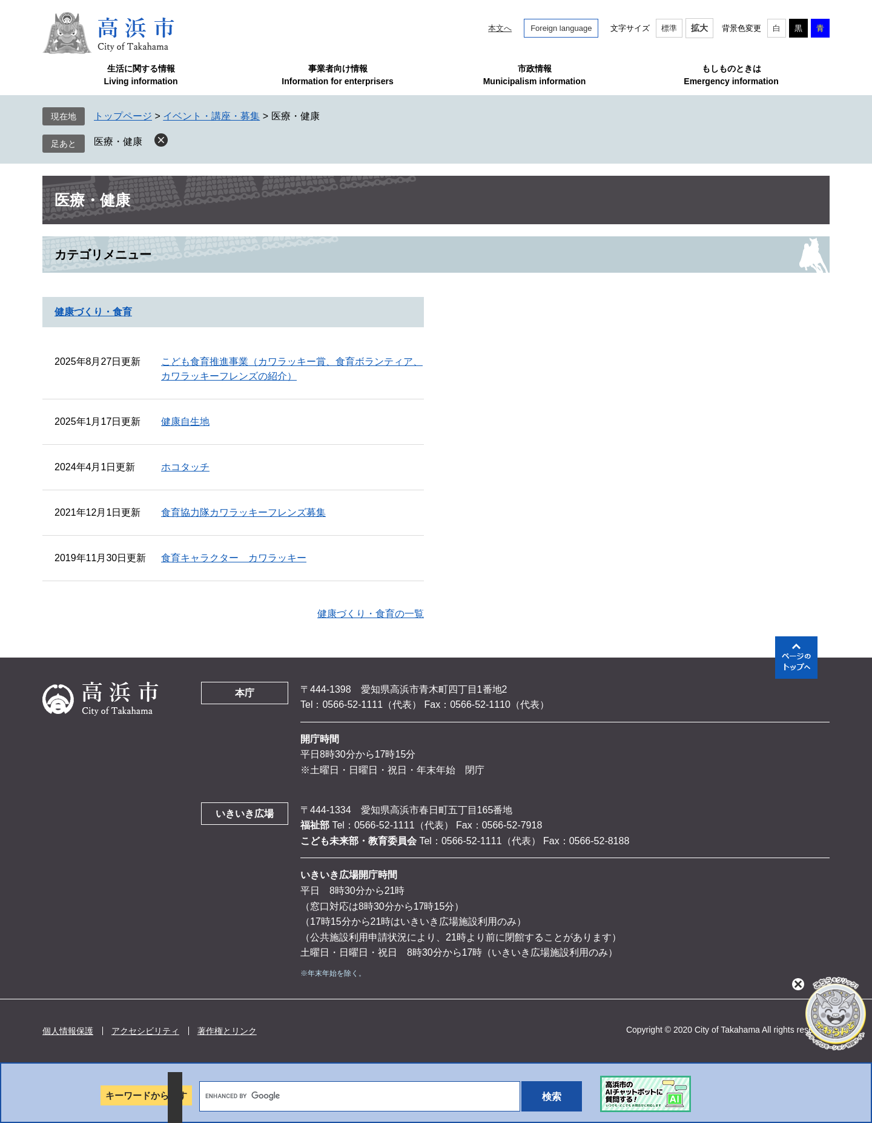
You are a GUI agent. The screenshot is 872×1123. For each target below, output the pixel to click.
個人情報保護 (67, 1031)
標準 (669, 28)
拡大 (699, 28)
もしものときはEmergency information (731, 75)
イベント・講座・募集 (211, 116)
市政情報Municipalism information (534, 75)
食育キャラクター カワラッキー (233, 558)
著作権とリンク (227, 1031)
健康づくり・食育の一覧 (370, 613)
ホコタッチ (185, 467)
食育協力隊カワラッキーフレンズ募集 (243, 512)
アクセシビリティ (145, 1031)
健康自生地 (185, 421)
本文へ (500, 28)
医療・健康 (118, 141)
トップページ (123, 116)
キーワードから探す (146, 1095)
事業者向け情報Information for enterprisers (337, 75)
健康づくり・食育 (93, 312)
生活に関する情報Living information (140, 75)
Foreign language (561, 28)
